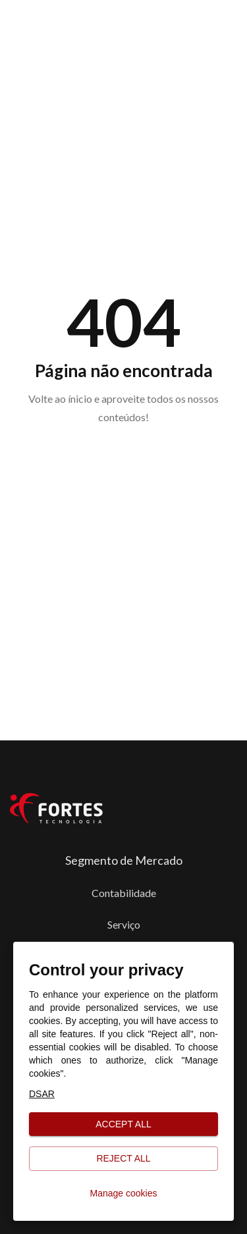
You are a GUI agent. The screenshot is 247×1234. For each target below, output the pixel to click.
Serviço (123, 924)
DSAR (42, 1094)
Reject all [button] (123, 1158)
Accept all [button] (123, 1124)
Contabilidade (124, 893)
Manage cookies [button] (123, 1193)
